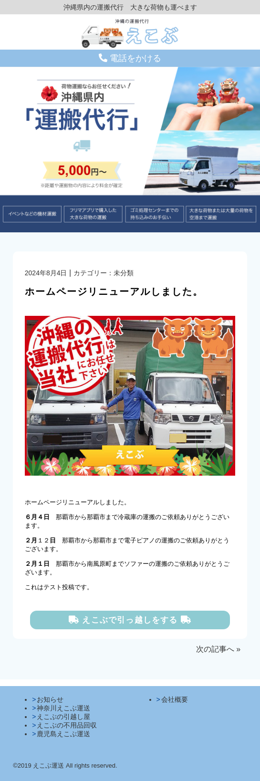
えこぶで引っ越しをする (130, 620)
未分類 (124, 273)
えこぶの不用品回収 (67, 725)
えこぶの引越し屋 (63, 716)
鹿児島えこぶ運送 (63, 734)
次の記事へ (215, 649)
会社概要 (174, 699)
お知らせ (50, 699)
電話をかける (130, 58)
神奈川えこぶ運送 (63, 708)
